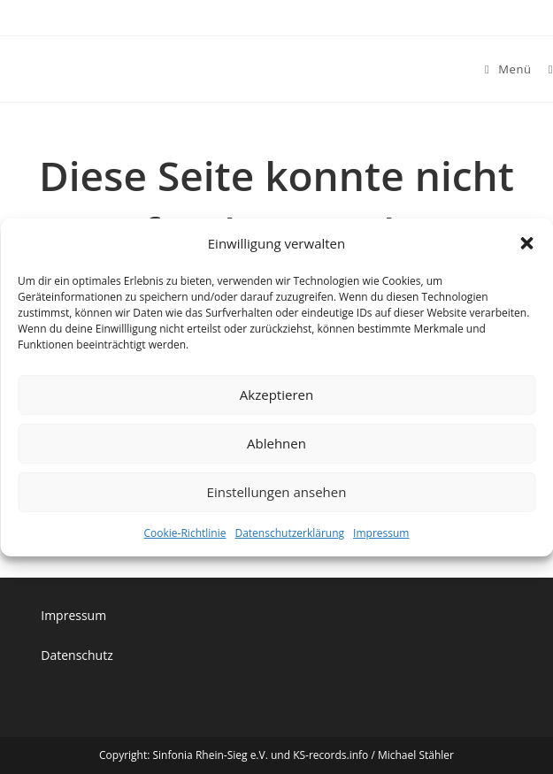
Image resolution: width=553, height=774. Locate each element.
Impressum (381, 532)
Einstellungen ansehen (277, 492)
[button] (526, 243)
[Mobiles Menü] (510, 69)
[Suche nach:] (544, 69)
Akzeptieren (276, 394)
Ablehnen (276, 443)
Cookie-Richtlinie (185, 532)
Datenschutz (76, 655)
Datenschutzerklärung (289, 532)
